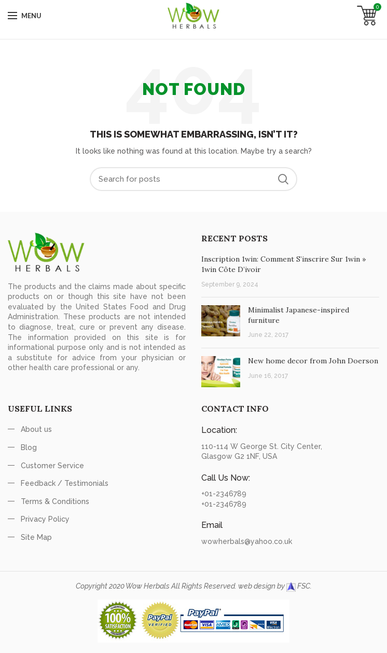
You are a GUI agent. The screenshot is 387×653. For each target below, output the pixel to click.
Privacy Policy (45, 519)
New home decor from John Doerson (313, 360)
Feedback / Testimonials (64, 483)
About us (36, 429)
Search (283, 179)
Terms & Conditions (55, 501)
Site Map (36, 537)
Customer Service (52, 465)
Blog (29, 447)
